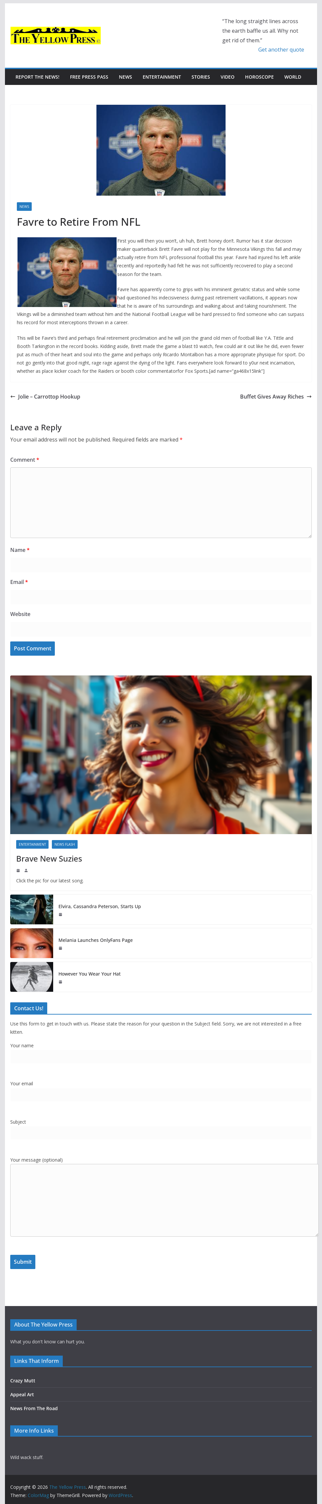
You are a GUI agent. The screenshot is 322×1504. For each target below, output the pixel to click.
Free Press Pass (89, 77)
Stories (201, 77)
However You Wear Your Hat (89, 974)
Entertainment (162, 77)
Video (227, 77)
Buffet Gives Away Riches (276, 396)
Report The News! (37, 77)
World (292, 77)
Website (20, 614)
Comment (24, 459)
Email (19, 582)
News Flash (64, 844)
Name (20, 550)
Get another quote (281, 49)
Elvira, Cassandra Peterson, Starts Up (99, 906)
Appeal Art (22, 1394)
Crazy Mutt (22, 1380)
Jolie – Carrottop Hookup (45, 396)
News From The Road (34, 1408)
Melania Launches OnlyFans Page (95, 940)
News (125, 77)
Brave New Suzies (49, 858)
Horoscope (259, 77)
